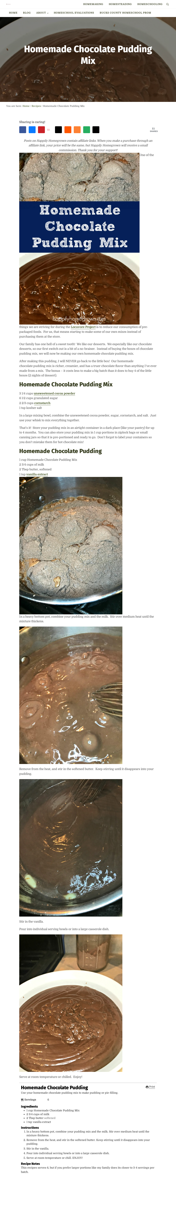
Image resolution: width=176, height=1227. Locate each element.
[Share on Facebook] (22, 154)
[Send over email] (86, 154)
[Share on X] (95, 154)
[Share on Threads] (58, 154)
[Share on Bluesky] (32, 154)
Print (150, 1112)
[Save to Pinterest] (45, 154)
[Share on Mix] (77, 154)
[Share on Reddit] (67, 154)
